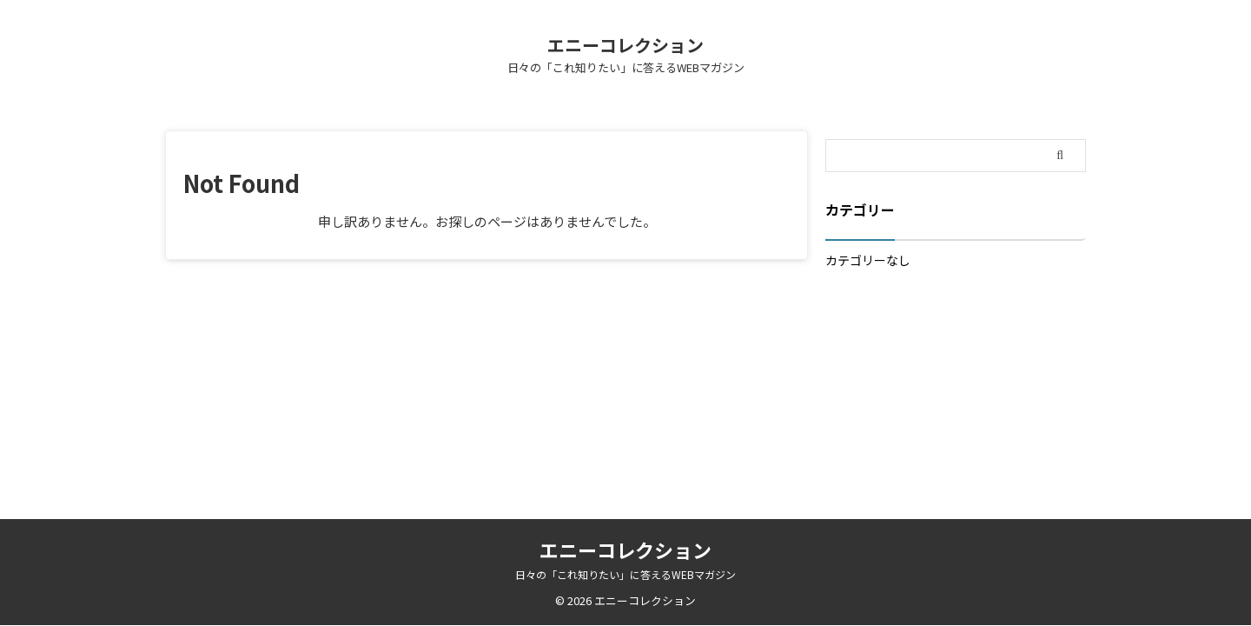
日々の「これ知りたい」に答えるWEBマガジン (625, 574)
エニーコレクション (625, 44)
